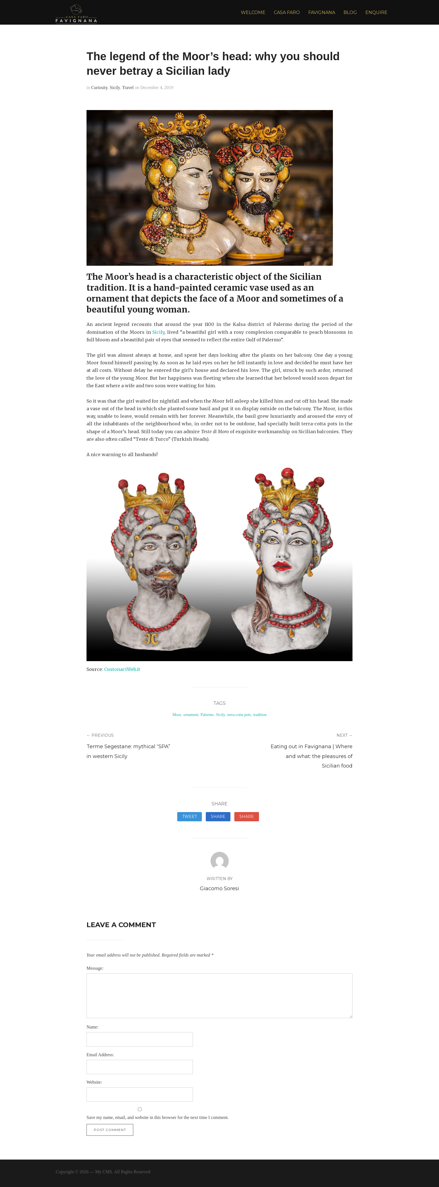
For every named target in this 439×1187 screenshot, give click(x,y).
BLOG (350, 12)
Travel (128, 87)
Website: (94, 1082)
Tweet (189, 816)
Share (218, 816)
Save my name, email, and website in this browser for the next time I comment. (158, 1117)
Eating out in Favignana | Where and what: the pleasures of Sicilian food (311, 756)
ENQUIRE (376, 12)
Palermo (207, 715)
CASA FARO (287, 12)
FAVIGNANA (321, 12)
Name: (93, 1027)
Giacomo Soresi (219, 888)
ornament (190, 715)
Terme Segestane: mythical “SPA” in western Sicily (128, 751)
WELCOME (253, 12)
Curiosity (99, 87)
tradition (260, 715)
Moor (176, 715)
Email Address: (100, 1054)
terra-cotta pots (239, 715)
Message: (95, 968)
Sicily (115, 87)
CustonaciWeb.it (122, 669)
